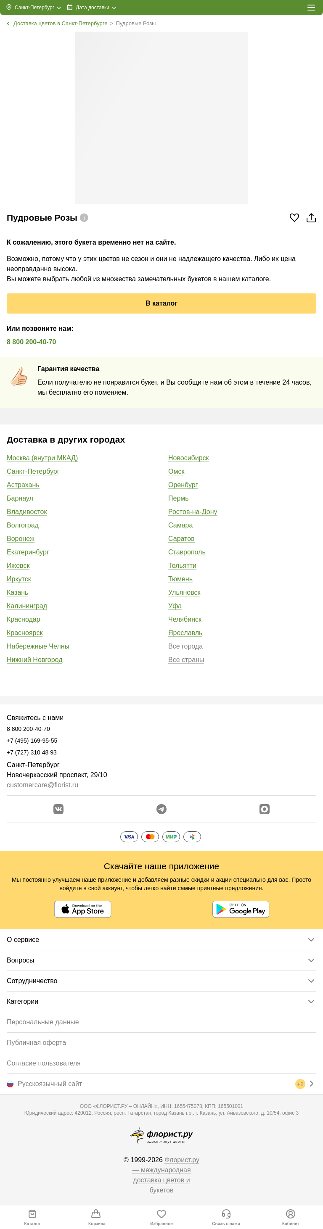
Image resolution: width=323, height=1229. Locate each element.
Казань (17, 592)
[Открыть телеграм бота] (161, 809)
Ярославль (185, 632)
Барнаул (20, 498)
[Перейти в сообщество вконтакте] (58, 809)
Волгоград (23, 525)
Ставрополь (187, 552)
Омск (176, 471)
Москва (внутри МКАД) (42, 458)
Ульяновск (184, 592)
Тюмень (180, 579)
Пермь (178, 498)
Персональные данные (43, 1022)
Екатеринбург (28, 552)
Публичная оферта (36, 1042)
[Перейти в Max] (264, 809)
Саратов (181, 538)
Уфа (175, 605)
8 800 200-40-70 (31, 341)
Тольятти (182, 565)
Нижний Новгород (34, 659)
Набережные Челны (38, 646)
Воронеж (20, 538)
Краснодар (23, 619)
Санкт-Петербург (33, 471)
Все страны (186, 659)
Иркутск (19, 579)
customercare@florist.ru (42, 785)
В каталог (161, 303)
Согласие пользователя (44, 1063)
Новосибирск (188, 458)
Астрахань (23, 484)
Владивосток (27, 511)
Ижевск (18, 565)
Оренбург (183, 484)
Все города (185, 646)
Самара (180, 525)
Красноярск (24, 632)
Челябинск (184, 619)
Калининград (27, 605)
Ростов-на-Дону (192, 511)
